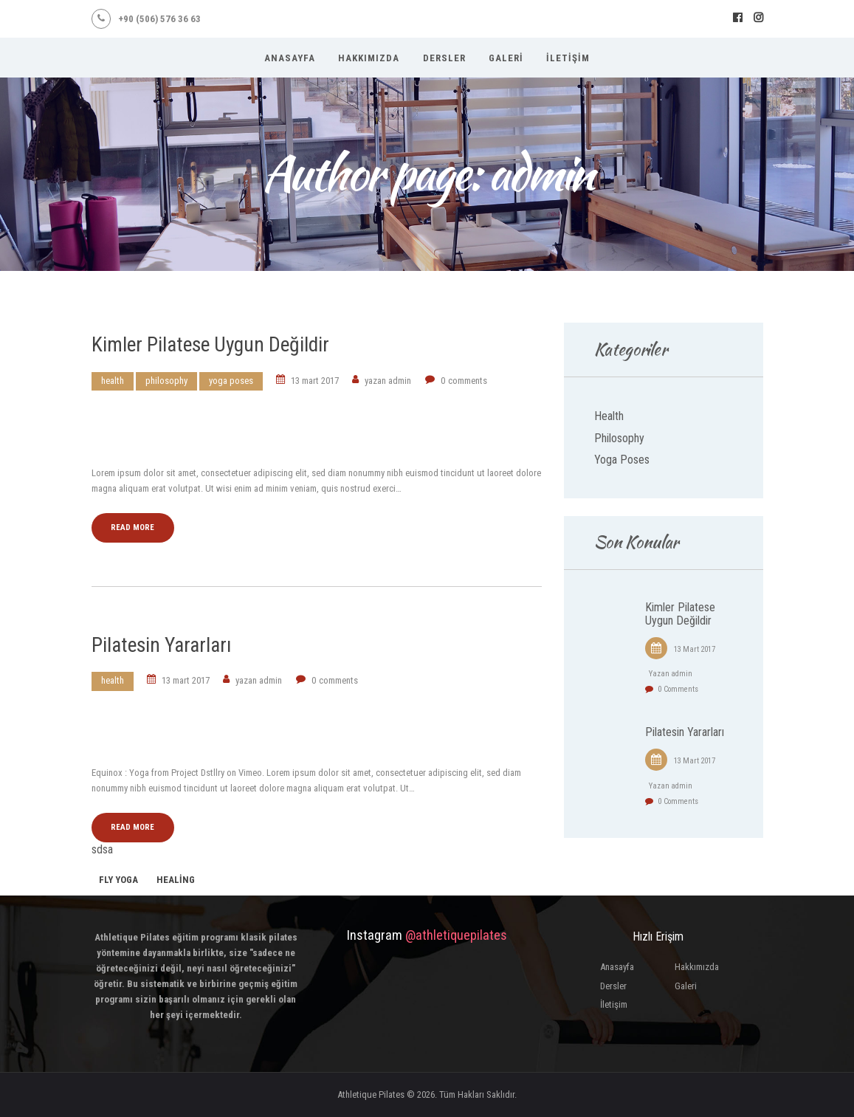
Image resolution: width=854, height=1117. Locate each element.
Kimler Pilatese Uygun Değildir (210, 344)
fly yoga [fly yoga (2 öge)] (118, 879)
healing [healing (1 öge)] (175, 879)
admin (389, 380)
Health (112, 380)
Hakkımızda (697, 966)
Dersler (613, 985)
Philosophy (166, 380)
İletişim (613, 1004)
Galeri (686, 985)
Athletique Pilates (370, 1094)
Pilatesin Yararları (161, 645)
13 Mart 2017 (315, 380)
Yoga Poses (231, 380)
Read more (132, 527)
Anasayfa (617, 966)
